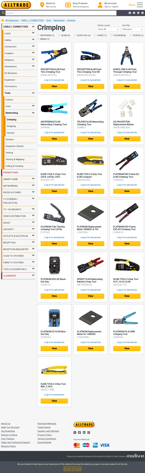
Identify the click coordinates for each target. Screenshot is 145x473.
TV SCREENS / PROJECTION (10, 201)
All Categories (12, 20)
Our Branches (8, 431)
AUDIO (6, 222)
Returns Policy (8, 446)
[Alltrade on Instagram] (142, 13)
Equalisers (9, 79)
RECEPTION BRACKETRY (16, 249)
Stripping (11, 126)
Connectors (10, 46)
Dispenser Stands (14, 146)
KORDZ (101, 35)
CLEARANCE (9, 275)
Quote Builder (44, 442)
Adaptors (9, 60)
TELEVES (136, 35)
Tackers (9, 139)
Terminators (10, 86)
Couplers (9, 53)
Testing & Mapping (14, 159)
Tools (48, 20)
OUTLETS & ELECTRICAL (16, 236)
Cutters (9, 99)
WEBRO (43, 39)
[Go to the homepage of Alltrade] (16, 5)
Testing (9, 152)
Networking (59, 20)
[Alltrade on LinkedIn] (138, 13)
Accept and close (72, 469)
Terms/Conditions (46, 438)
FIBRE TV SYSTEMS (13, 262)
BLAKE (64, 35)
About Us (6, 423)
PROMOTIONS (10, 172)
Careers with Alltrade (48, 431)
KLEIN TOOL (82, 35)
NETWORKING (10, 185)
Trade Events (44, 427)
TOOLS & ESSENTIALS (15, 269)
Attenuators (10, 66)
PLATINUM (118, 35)
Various (10, 132)
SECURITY (8, 229)
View (54, 86)
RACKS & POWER (12, 192)
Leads (7, 33)
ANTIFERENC (45, 35)
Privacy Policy (44, 435)
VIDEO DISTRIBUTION (14, 216)
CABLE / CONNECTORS (32, 20)
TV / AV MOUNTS (12, 209)
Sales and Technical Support (15, 442)
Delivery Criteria (9, 435)
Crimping (71, 20)
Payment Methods (46, 423)
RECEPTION (9, 242)
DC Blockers (10, 73)
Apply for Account (10, 427)
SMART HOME (10, 179)
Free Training (7, 438)
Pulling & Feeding (14, 166)
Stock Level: (104, 25)
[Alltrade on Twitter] (129, 13)
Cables (7, 40)
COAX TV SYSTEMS (13, 255)
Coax (8, 106)
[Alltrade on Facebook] (134, 13)
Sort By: (126, 25)
